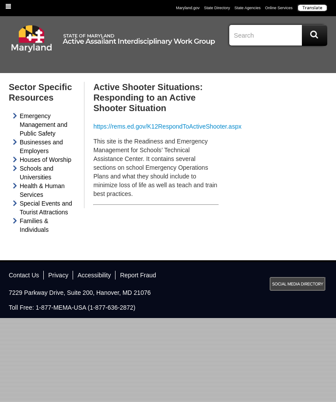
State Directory (217, 8)
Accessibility (94, 275)
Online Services (279, 8)
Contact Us (24, 275)
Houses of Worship (45, 159)
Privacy (58, 275)
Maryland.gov (188, 8)
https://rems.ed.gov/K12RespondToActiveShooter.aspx (167, 126)
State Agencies (247, 8)
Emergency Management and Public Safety (43, 124)
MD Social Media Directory (298, 284)
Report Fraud (138, 275)
